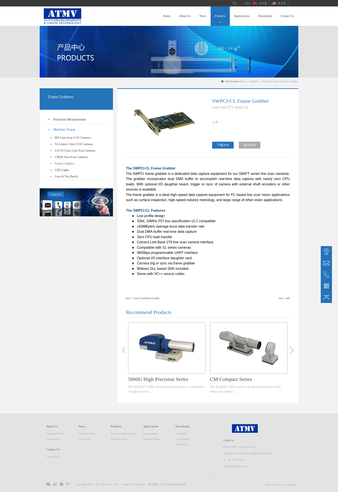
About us (269, 484)
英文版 (282, 3)
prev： (143, 298)
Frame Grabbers (290, 81)
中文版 (263, 3)
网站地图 (152, 484)
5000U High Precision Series (158, 379)
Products (254, 81)
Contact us (291, 484)
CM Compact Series (231, 379)
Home (167, 16)
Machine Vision (271, 81)
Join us (280, 484)
